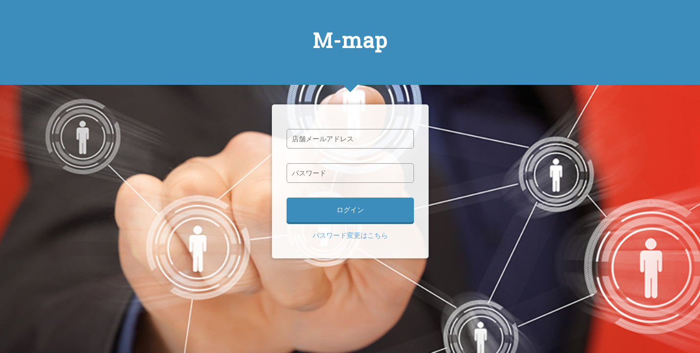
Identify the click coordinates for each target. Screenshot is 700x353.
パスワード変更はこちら (350, 235)
